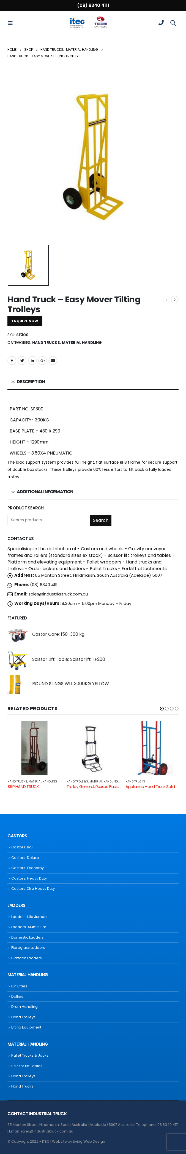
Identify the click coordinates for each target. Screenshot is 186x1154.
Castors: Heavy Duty (29, 878)
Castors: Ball (22, 847)
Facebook (11, 360)
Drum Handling (24, 1006)
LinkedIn (32, 360)
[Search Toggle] (173, 22)
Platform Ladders (26, 958)
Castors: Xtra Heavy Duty (33, 888)
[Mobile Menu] (11, 23)
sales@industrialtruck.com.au (58, 594)
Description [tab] (31, 381)
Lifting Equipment (26, 1027)
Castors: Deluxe (25, 858)
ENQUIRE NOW (25, 321)
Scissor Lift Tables (26, 1065)
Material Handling (82, 342)
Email (52, 360)
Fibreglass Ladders (28, 947)
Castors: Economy (27, 868)
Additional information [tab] (45, 491)
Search (100, 520)
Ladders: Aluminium (28, 927)
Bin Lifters (19, 986)
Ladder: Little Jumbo (29, 917)
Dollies (17, 996)
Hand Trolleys (77, 781)
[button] (161, 708)
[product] (17, 635)
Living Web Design (89, 1141)
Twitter (22, 360)
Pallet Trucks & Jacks (29, 1055)
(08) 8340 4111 (93, 5)
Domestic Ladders (27, 937)
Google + (42, 360)
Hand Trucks (46, 342)
